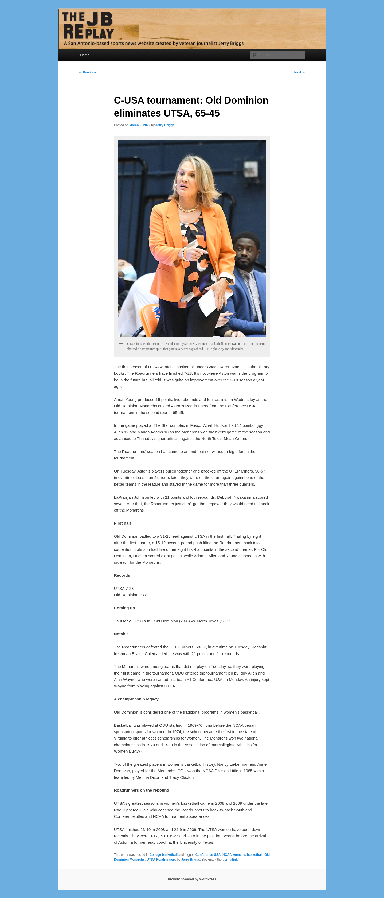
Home (84, 55)
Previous (87, 72)
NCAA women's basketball (242, 855)
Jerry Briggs (164, 125)
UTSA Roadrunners (161, 859)
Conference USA (208, 855)
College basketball (164, 855)
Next (299, 72)
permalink (230, 859)
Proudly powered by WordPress (192, 879)
